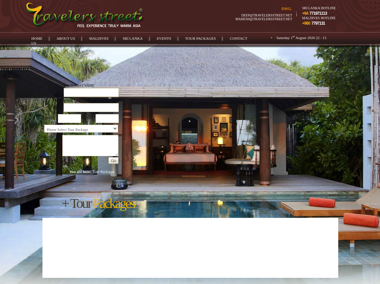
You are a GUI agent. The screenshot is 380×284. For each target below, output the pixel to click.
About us (65, 38)
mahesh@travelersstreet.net (264, 19)
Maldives (99, 38)
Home (36, 38)
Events (164, 38)
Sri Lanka (132, 38)
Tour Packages (200, 38)
